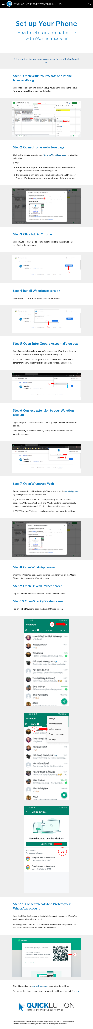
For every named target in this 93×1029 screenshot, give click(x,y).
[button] (3, 4)
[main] (46, 30)
